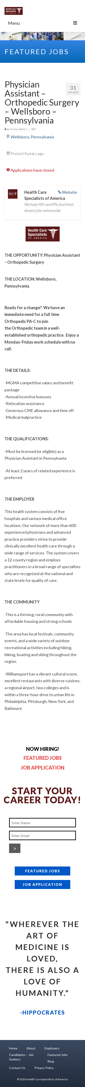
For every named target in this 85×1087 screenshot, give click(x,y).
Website (69, 192)
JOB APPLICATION (42, 884)
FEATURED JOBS (42, 871)
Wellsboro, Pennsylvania (32, 136)
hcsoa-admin (18, 129)
